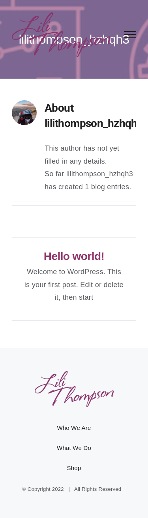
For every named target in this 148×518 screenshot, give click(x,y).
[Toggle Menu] (130, 34)
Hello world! (74, 256)
